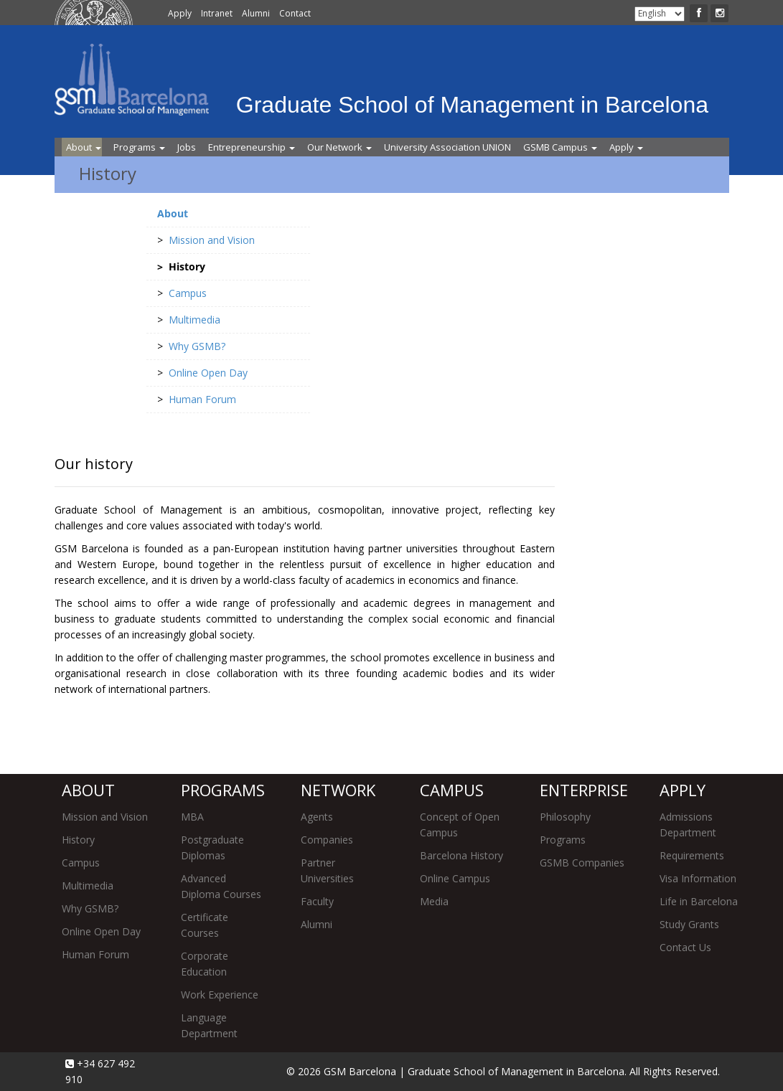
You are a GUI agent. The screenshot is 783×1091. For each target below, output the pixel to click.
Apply (180, 13)
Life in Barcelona (699, 901)
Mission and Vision (105, 816)
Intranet (217, 13)
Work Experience (219, 994)
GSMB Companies (582, 862)
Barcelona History (461, 855)
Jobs (186, 147)
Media (434, 901)
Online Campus (455, 878)
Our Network (339, 147)
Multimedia (87, 885)
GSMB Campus (560, 147)
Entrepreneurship (251, 147)
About (83, 147)
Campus (81, 862)
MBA (192, 816)
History (78, 839)
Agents (317, 816)
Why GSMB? (90, 908)
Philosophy (565, 816)
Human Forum (95, 954)
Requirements (692, 855)
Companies (327, 839)
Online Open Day (101, 931)
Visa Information (698, 878)
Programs (139, 147)
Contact (295, 13)
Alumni (256, 13)
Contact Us (685, 947)
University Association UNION (447, 147)
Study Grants (689, 924)
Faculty (317, 901)
